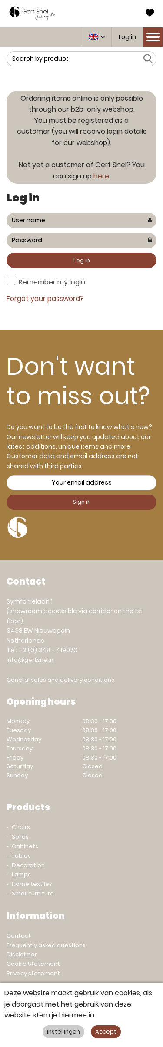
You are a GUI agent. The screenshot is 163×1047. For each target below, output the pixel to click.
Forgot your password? (45, 299)
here (101, 176)
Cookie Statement (33, 964)
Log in (127, 37)
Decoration (28, 865)
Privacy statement (33, 973)
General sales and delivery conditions (60, 680)
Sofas (20, 836)
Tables (21, 856)
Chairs (21, 827)
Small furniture (33, 893)
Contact (19, 935)
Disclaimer (22, 954)
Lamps (21, 874)
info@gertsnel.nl (31, 660)
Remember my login (52, 282)
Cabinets (25, 846)
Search (147, 58)
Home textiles (32, 884)
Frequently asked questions (46, 945)
